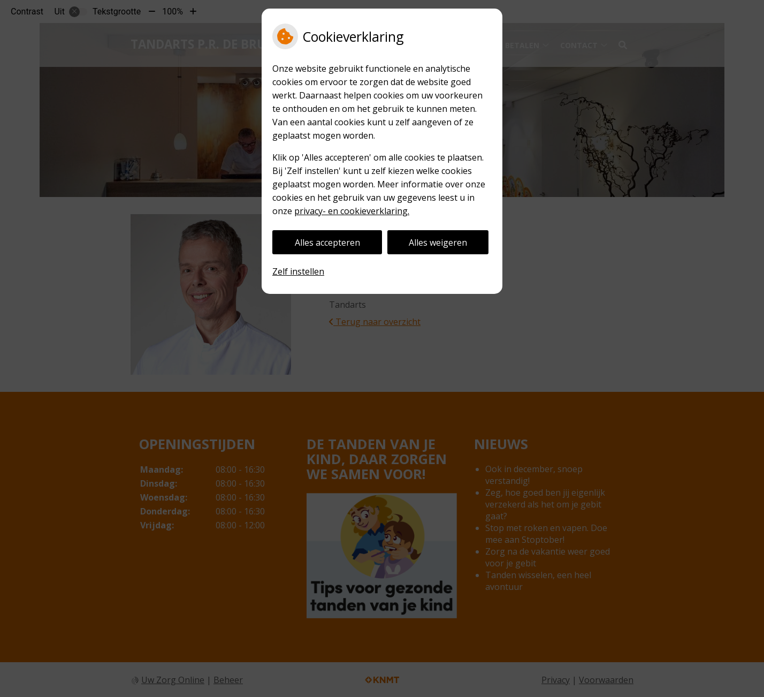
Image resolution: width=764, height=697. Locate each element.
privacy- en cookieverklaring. (351, 211)
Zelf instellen (298, 271)
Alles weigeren (438, 242)
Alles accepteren (327, 242)
